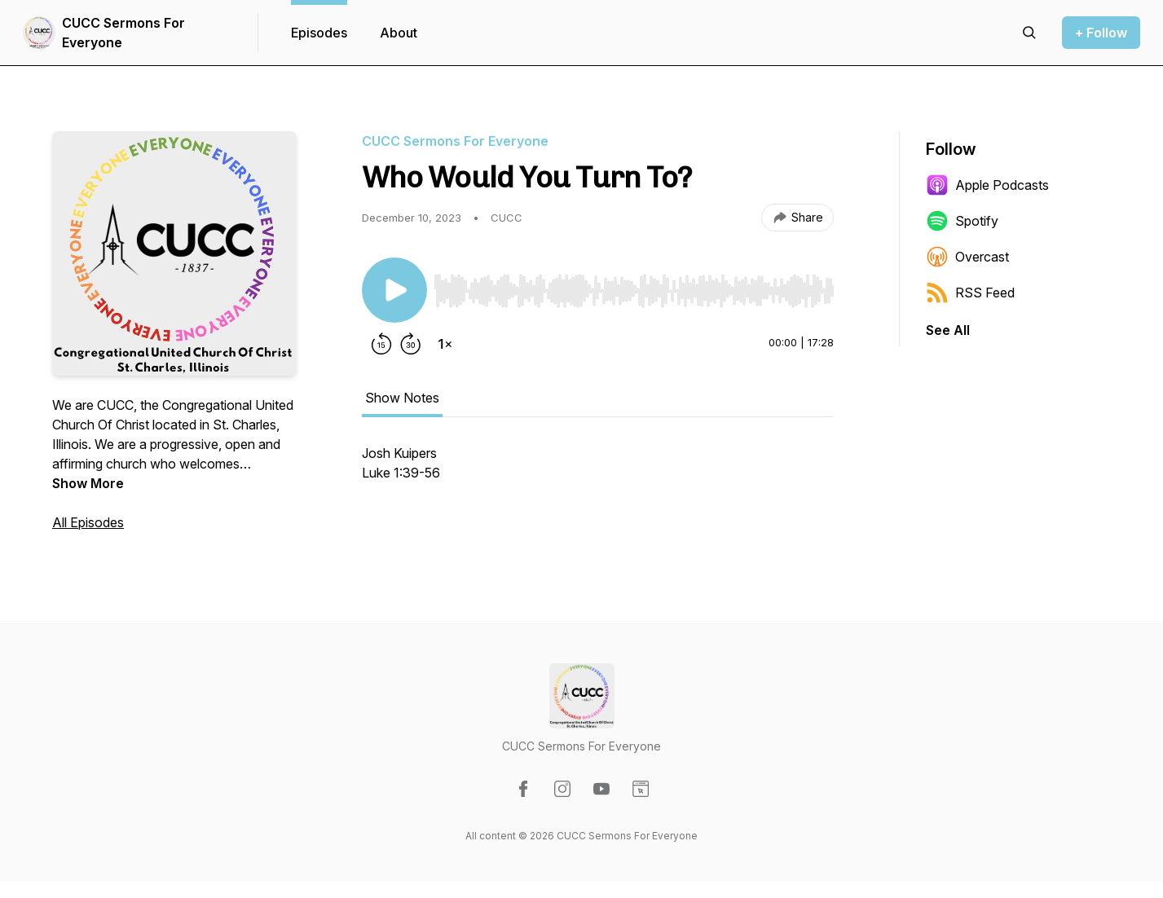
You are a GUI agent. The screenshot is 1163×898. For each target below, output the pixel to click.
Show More (88, 483)
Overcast (967, 256)
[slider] (634, 291)
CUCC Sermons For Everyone (123, 33)
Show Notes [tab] (402, 398)
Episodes (319, 32)
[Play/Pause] (394, 290)
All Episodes (88, 522)
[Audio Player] (634, 286)
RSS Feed (970, 292)
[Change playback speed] (445, 343)
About (398, 32)
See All (948, 330)
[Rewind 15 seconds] (381, 343)
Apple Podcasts (987, 185)
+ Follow (1101, 32)
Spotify (962, 220)
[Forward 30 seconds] (410, 343)
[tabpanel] (598, 471)
